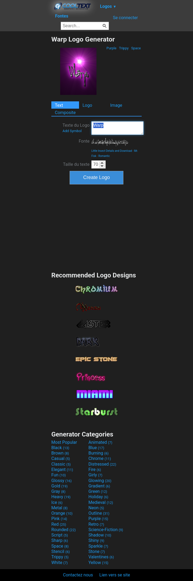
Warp (117, 128)
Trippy (124, 48)
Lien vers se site (114, 574)
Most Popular (64, 442)
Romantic (104, 155)
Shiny (96, 540)
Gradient (99, 486)
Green (97, 491)
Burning (98, 453)
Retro (96, 524)
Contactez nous (78, 574)
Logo (87, 105)
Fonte (84, 141)
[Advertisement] (25, 116)
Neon (96, 507)
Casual (60, 458)
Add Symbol (71, 131)
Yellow (98, 562)
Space (136, 48)
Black (60, 447)
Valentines (101, 556)
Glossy (61, 480)
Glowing (99, 480)
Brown (60, 453)
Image (116, 105)
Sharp (59, 540)
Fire (94, 469)
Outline (98, 513)
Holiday (98, 496)
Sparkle (98, 546)
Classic (61, 464)
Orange (62, 513)
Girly (95, 474)
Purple (111, 48)
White (59, 562)
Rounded (63, 529)
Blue (96, 447)
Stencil (60, 551)
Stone (96, 551)
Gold (59, 486)
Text (59, 105)
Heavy (60, 496)
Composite (65, 112)
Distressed (102, 464)
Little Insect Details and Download (111, 150)
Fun (58, 474)
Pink (59, 518)
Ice (56, 502)
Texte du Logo (76, 128)
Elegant (62, 469)
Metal (59, 507)
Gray (58, 491)
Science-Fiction (105, 529)
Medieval (100, 502)
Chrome (99, 458)
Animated (100, 442)
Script (59, 535)
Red (58, 524)
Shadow (99, 535)
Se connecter (125, 17)
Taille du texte (76, 164)
